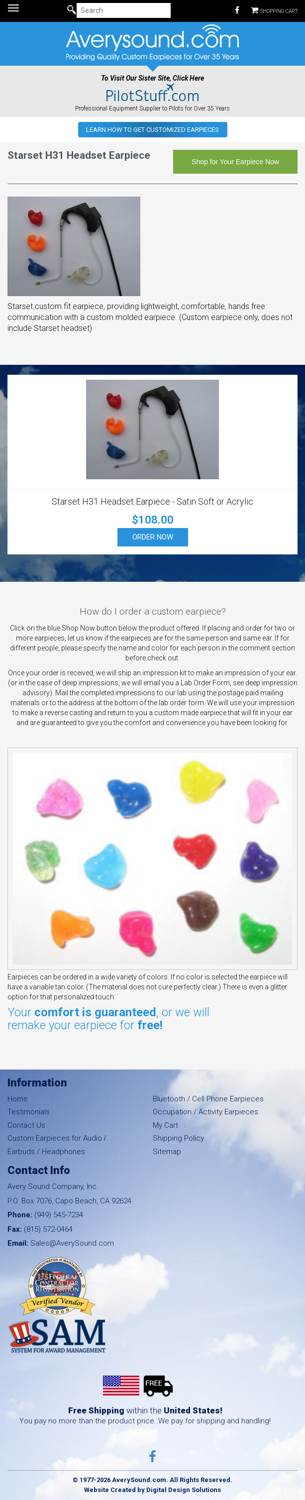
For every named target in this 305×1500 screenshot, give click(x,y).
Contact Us (26, 1125)
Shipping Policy (178, 1138)
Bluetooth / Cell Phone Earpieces (208, 1098)
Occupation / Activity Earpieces (205, 1111)
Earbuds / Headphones (46, 1151)
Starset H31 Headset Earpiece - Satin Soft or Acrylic (152, 501)
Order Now (152, 537)
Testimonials (28, 1111)
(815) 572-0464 (48, 1229)
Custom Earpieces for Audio (54, 1138)
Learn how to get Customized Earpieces (152, 129)
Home (17, 1098)
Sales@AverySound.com (72, 1243)
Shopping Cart (274, 10)
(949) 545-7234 (58, 1214)
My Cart (165, 1125)
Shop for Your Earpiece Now (235, 162)
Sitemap (167, 1151)
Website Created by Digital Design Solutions (152, 1490)
